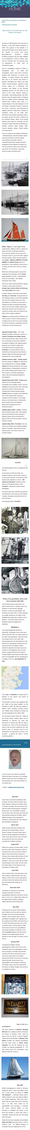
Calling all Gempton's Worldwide (9, 24)
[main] (15, 8)
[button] (1, 2)
